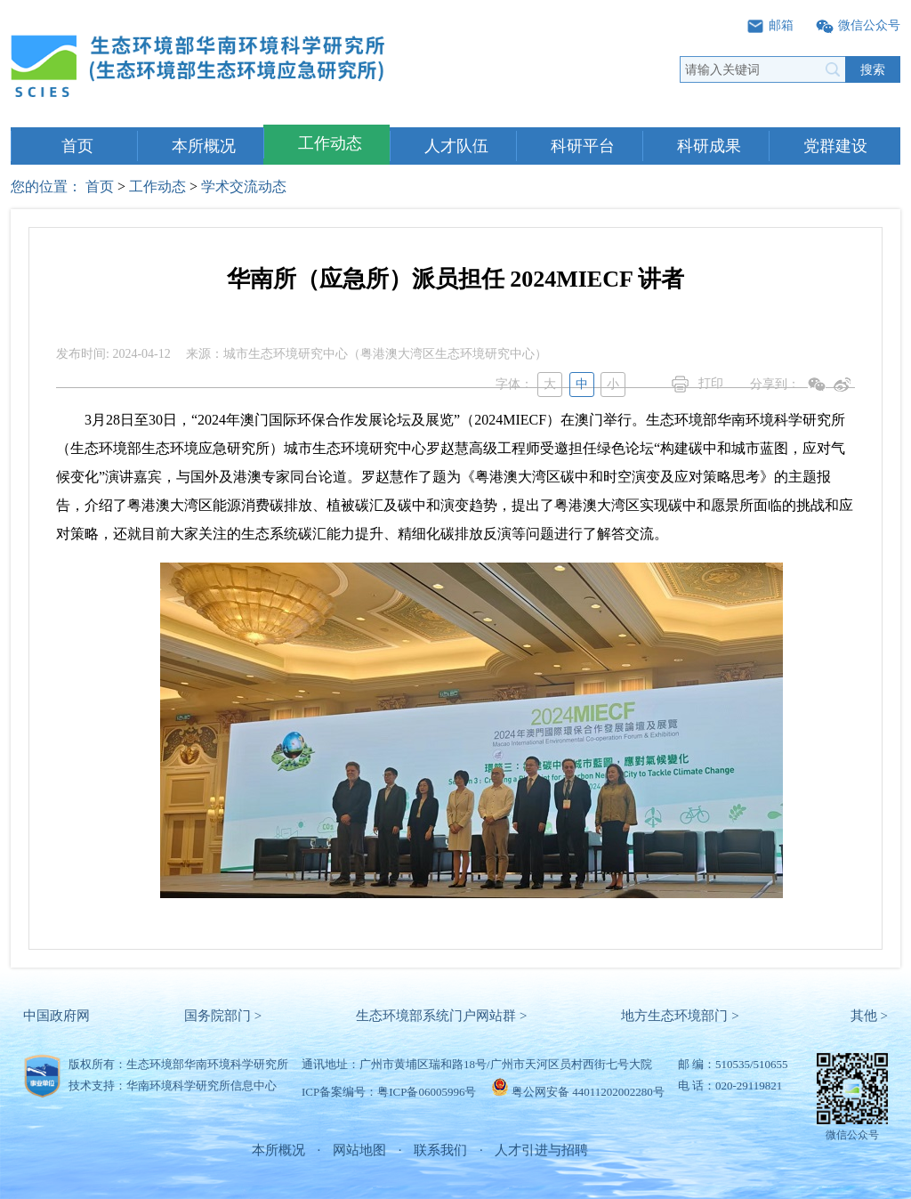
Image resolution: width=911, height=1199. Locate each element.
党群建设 (835, 146)
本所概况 (204, 146)
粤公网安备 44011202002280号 (588, 1091)
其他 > (869, 1016)
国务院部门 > (223, 1016)
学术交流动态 (243, 186)
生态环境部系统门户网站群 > (441, 1016)
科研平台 (583, 146)
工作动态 (330, 143)
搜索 (872, 69)
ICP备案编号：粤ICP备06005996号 (389, 1091)
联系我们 (440, 1150)
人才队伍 (456, 146)
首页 (77, 146)
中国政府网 (56, 1016)
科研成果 (709, 146)
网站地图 (359, 1150)
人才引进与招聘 (541, 1150)
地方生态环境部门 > (679, 1016)
